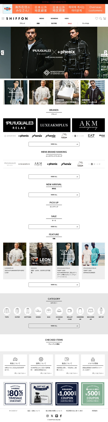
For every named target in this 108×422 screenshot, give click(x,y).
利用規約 (94, 411)
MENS (41, 18)
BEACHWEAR (90, 318)
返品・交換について (34, 411)
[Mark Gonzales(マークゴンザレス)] (62, 136)
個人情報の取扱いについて (54, 411)
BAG (48, 317)
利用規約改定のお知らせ (54, 2)
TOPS (7, 317)
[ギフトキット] (41, 393)
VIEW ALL (52, 144)
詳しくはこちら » (20, 373)
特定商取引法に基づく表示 (74, 411)
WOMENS (54, 18)
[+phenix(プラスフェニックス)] (21, 136)
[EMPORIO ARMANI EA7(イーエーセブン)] (89, 136)
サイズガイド (13, 411)
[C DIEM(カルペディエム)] (75, 136)
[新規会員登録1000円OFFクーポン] (67, 393)
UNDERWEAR (80, 318)
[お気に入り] (97, 18)
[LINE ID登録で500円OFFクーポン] (93, 393)
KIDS (67, 18)
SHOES (38, 317)
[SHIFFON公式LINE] (56, 416)
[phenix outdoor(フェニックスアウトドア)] (48, 136)
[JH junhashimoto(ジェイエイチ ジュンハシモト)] (8, 136)
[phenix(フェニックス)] (35, 136)
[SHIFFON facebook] (60, 416)
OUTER (17, 317)
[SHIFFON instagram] (47, 416)
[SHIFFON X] (52, 416)
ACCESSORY (59, 318)
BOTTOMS (27, 317)
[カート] (104, 18)
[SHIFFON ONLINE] (16, 18)
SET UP (101, 317)
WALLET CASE (69, 318)
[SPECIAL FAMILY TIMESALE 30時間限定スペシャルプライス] (15, 393)
